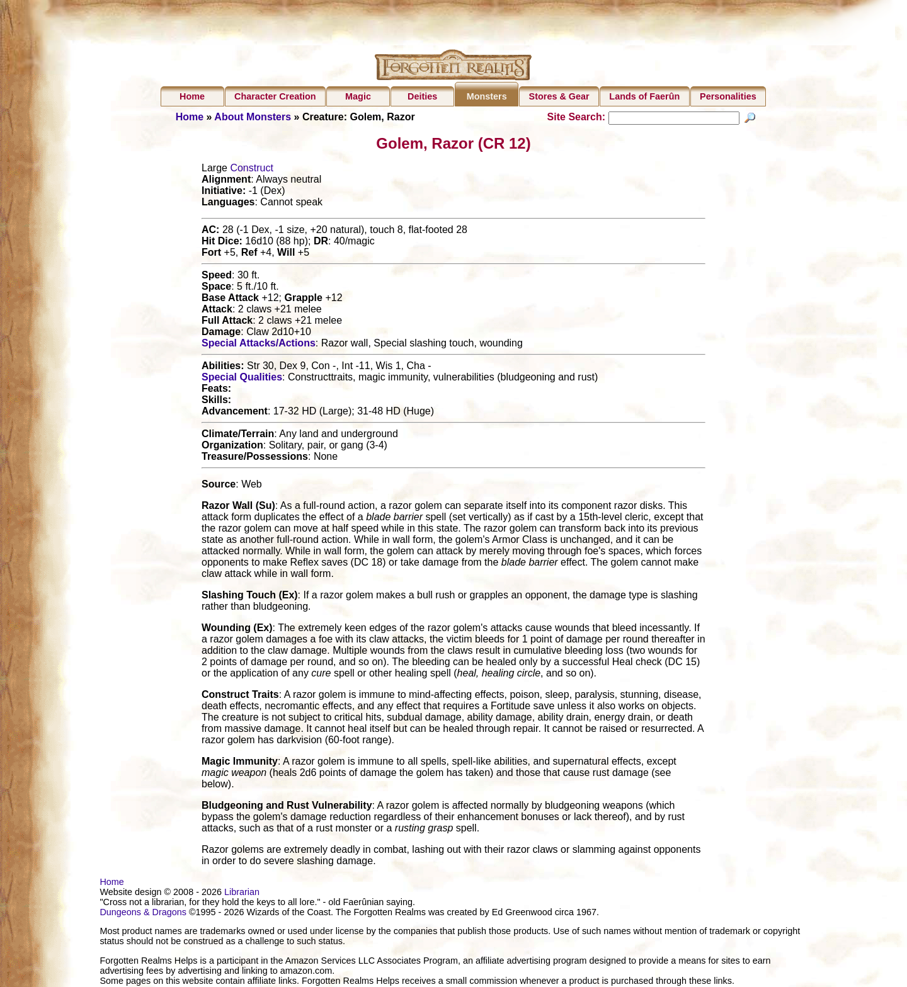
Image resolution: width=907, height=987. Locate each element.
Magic (358, 96)
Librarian (242, 894)
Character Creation (275, 96)
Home (192, 96)
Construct (251, 169)
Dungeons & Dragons (143, 914)
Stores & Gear (559, 96)
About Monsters (252, 116)
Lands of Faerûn (644, 96)
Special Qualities (242, 379)
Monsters (487, 96)
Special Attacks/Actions (259, 344)
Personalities (728, 96)
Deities (422, 96)
